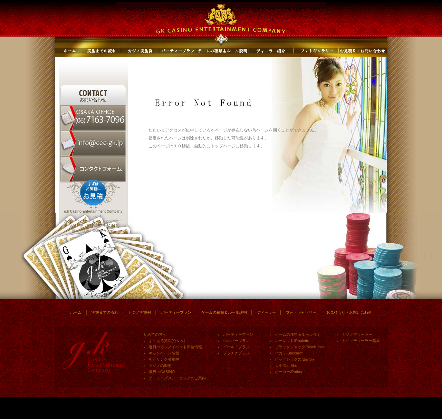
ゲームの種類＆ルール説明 (224, 312)
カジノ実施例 (139, 312)
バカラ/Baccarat (288, 353)
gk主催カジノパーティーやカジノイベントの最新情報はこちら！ (101, 412)
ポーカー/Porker (288, 372)
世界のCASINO (162, 372)
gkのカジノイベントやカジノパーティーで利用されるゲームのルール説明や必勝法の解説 (175, 412)
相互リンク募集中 (164, 359)
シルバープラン (236, 341)
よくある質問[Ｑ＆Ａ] (167, 341)
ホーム (75, 312)
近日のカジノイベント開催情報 (175, 347)
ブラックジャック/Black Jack (300, 347)
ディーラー (266, 312)
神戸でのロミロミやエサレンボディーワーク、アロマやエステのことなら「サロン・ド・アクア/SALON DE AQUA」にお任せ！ (144, 414)
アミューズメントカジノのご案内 (177, 378)
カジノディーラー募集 (361, 341)
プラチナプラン (236, 353)
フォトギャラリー (301, 312)
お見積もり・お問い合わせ (349, 312)
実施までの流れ (105, 312)
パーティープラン (176, 312)
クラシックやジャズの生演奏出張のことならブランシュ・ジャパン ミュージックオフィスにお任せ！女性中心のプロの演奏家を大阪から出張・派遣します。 (292, 412)
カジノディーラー (357, 334)
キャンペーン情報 (164, 353)
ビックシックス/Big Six (294, 359)
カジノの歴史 (160, 365)
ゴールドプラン (236, 347)
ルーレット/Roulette (292, 341)
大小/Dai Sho (286, 365)
